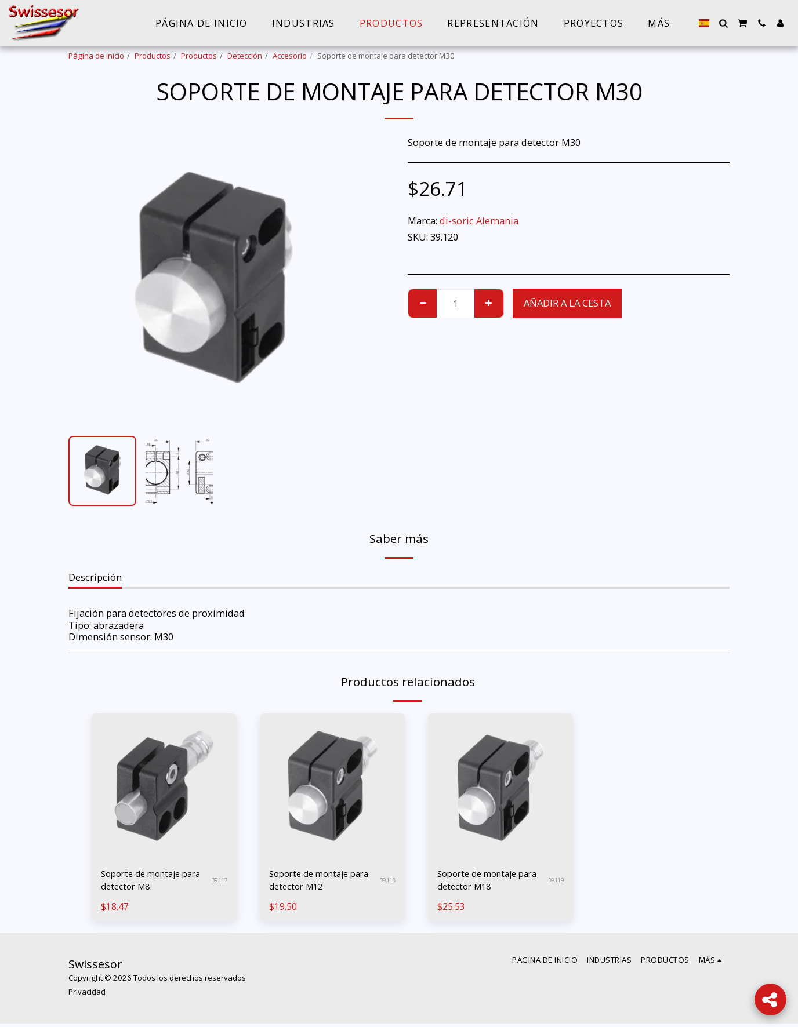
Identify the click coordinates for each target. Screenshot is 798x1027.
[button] (723, 23)
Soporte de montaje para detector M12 (313, 881)
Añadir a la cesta (567, 302)
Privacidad (87, 995)
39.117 (217, 881)
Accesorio (290, 55)
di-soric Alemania (479, 220)
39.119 (554, 881)
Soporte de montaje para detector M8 (145, 881)
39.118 (386, 881)
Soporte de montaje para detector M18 (481, 881)
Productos (153, 55)
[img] (164, 785)
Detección (244, 55)
